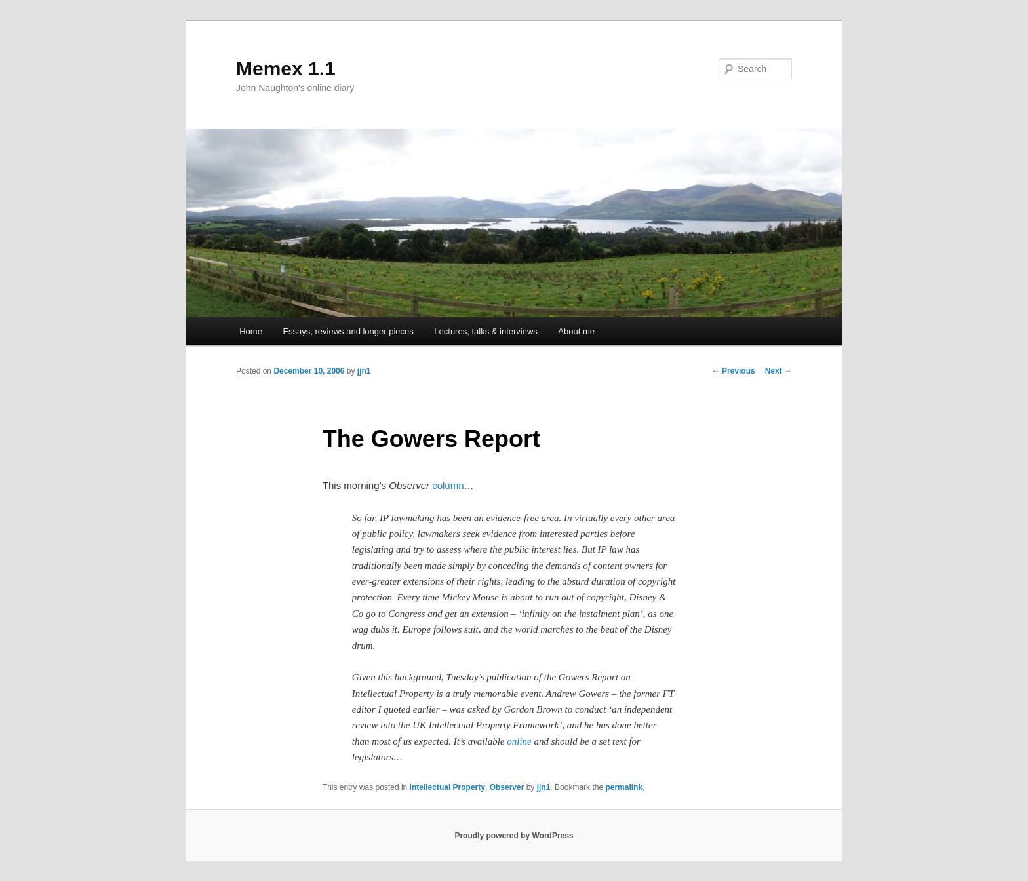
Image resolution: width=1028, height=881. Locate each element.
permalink (623, 787)
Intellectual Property (447, 787)
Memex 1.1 (286, 68)
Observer (507, 787)
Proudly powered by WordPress (513, 835)
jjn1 (364, 371)
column (448, 485)
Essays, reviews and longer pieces (348, 331)
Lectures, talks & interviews (486, 331)
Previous (733, 371)
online (519, 741)
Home (250, 331)
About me (576, 331)
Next (778, 371)
